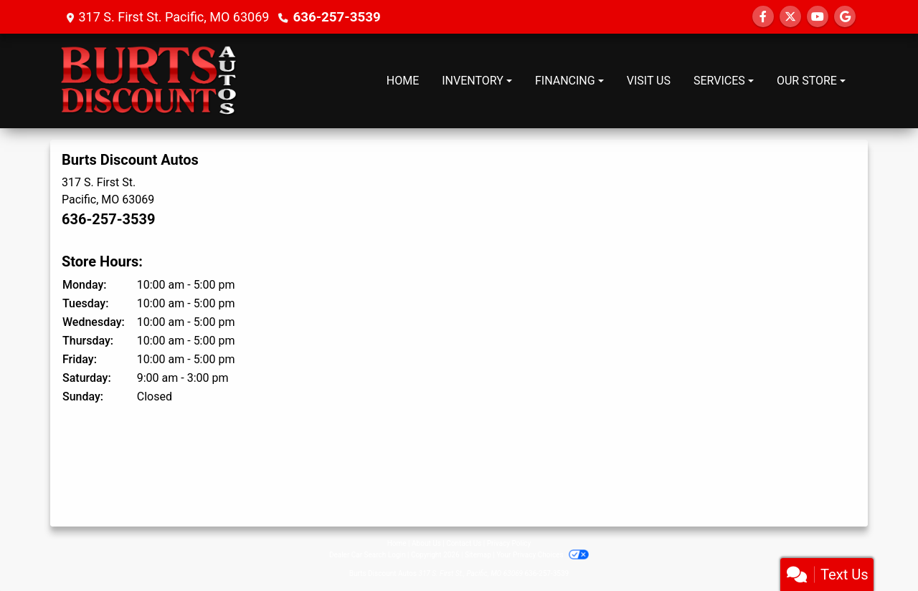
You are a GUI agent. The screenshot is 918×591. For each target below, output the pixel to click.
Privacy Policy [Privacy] (509, 543)
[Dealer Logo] (149, 81)
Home (397, 543)
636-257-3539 (335, 16)
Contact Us (463, 543)
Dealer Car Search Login (367, 555)
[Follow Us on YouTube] (817, 17)
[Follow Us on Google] (845, 17)
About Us (426, 543)
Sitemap (478, 555)
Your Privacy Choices (542, 555)
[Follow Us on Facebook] (763, 17)
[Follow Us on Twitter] (790, 17)
